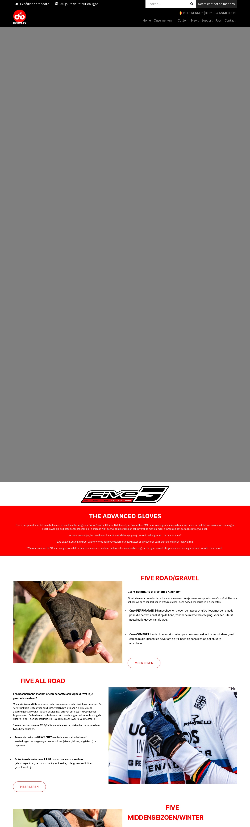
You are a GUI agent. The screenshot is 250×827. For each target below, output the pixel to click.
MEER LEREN (144, 663)
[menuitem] (146, 20)
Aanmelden (226, 13)
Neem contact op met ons (216, 4)
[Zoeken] (192, 4)
